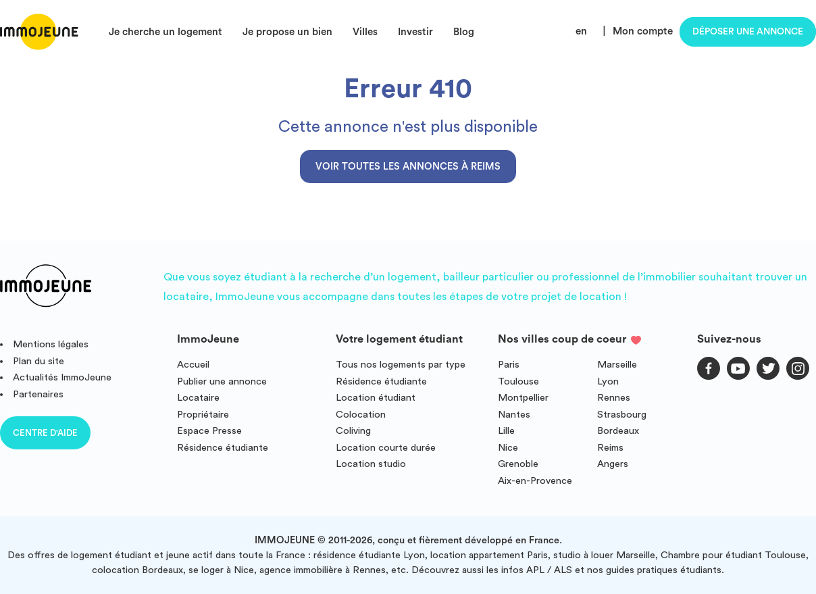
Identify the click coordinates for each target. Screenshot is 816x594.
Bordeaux (618, 431)
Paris (508, 365)
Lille (506, 431)
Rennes (613, 398)
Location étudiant (375, 398)
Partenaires (38, 394)
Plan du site (38, 361)
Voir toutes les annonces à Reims (408, 167)
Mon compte (643, 31)
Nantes (514, 415)
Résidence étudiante (222, 448)
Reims (610, 448)
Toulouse (518, 381)
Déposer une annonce (747, 31)
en (581, 31)
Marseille (617, 365)
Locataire (198, 398)
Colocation (361, 415)
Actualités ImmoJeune (62, 377)
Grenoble (518, 464)
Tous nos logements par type (400, 365)
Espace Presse (209, 431)
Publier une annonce (222, 381)
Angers (612, 464)
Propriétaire (203, 415)
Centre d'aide (45, 432)
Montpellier (523, 398)
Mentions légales (50, 344)
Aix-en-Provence (535, 481)
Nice (508, 448)
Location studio (371, 464)
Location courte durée (386, 448)
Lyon (608, 381)
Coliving (353, 431)
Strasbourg (621, 415)
